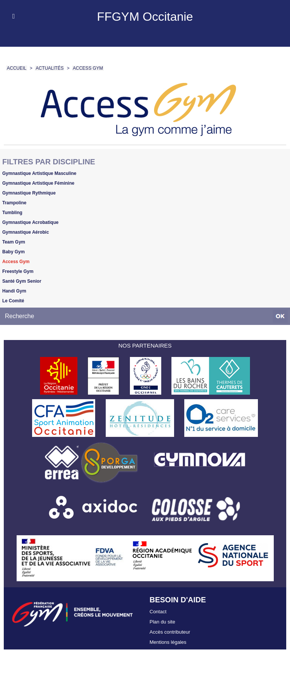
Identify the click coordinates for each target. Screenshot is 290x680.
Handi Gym (14, 291)
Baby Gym (13, 251)
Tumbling (12, 212)
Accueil (16, 68)
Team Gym (13, 242)
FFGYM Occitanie (145, 16)
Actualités (49, 68)
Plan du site (162, 622)
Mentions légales (168, 642)
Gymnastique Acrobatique (30, 222)
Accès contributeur (170, 632)
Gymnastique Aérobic (25, 232)
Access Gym (88, 68)
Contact (158, 611)
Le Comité (13, 300)
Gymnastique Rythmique (29, 193)
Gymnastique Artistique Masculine (39, 173)
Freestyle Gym (18, 271)
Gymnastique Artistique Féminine (38, 183)
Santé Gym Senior (21, 281)
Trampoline (14, 202)
